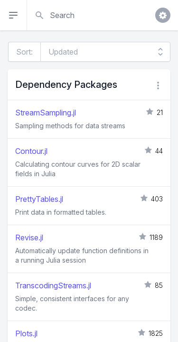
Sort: (24, 52)
